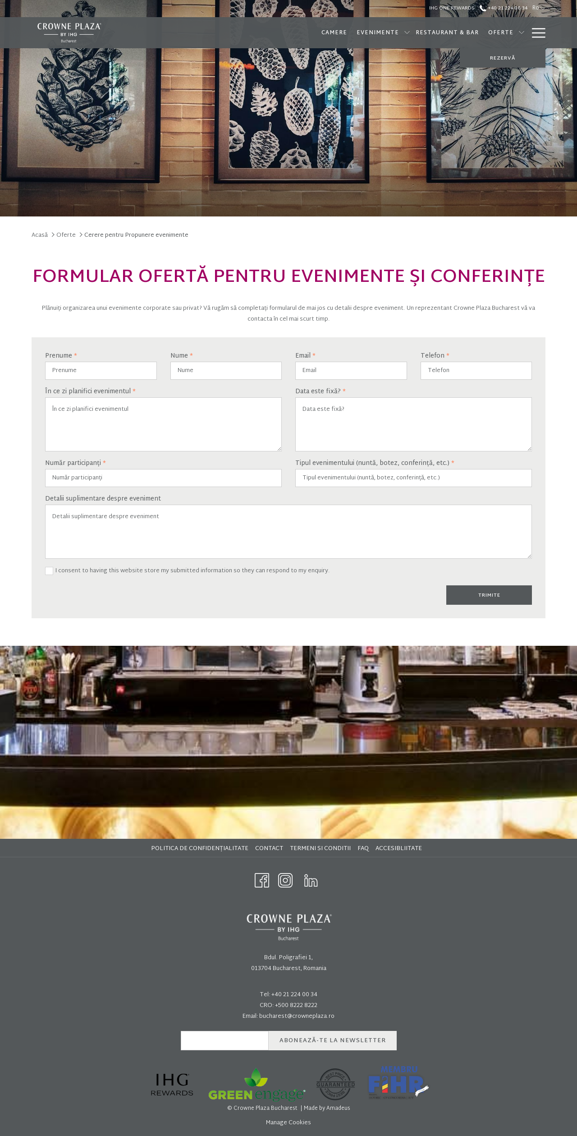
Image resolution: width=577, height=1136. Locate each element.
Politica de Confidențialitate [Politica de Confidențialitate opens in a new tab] (201, 848)
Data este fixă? (320, 391)
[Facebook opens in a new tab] (262, 881)
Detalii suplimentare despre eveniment (103, 499)
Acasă (40, 235)
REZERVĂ (502, 58)
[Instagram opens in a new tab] (285, 881)
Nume (181, 356)
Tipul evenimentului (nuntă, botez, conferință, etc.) (374, 463)
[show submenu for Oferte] (463, 32)
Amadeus (338, 1108)
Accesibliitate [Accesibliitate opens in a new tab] (400, 848)
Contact (269, 848)
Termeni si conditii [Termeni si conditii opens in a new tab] (321, 848)
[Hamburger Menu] (535, 32)
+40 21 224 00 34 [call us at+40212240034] (503, 8)
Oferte (66, 235)
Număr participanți (75, 463)
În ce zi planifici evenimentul (90, 391)
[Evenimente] (319, 32)
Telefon (435, 356)
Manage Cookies (288, 1123)
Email (305, 356)
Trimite (489, 595)
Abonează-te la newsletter (332, 1040)
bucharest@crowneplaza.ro (296, 1016)
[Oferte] (442, 32)
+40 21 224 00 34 (294, 994)
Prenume (61, 356)
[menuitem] (201, 848)
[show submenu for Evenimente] (349, 32)
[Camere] (275, 32)
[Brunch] (507, 32)
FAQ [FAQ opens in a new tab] (364, 848)
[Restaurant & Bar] (389, 32)
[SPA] (478, 32)
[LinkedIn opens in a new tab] (311, 881)
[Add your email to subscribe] (225, 1040)
